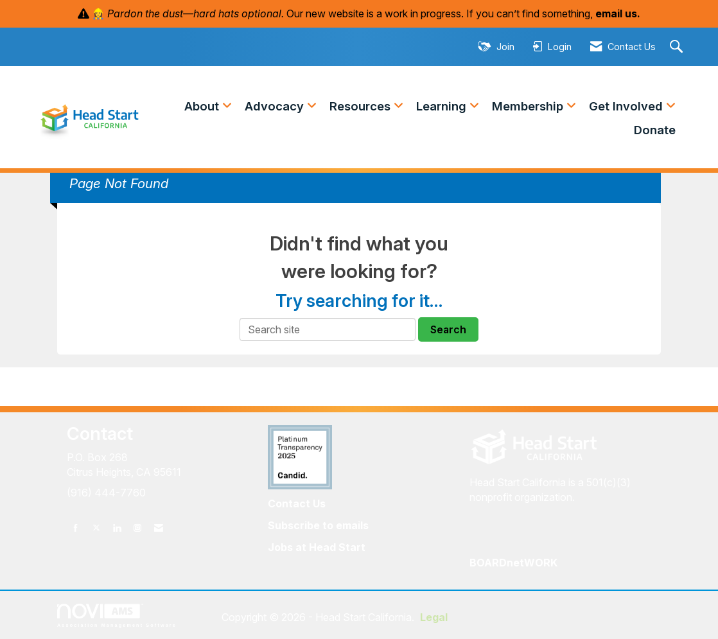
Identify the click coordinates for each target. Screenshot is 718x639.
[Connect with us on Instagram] (137, 528)
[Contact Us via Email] (158, 528)
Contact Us (297, 503)
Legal (434, 617)
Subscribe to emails (318, 525)
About (203, 106)
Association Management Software (117, 615)
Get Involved (627, 106)
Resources (361, 106)
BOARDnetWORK (513, 562)
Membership (529, 106)
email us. (617, 13)
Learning (442, 106)
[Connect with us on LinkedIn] (117, 528)
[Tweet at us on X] (96, 528)
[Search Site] (678, 47)
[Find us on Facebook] (76, 528)
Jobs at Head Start (316, 547)
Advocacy (276, 106)
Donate (655, 130)
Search (448, 329)
